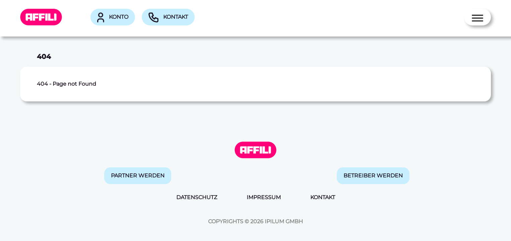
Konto (112, 17)
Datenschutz (196, 197)
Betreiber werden (373, 175)
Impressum (264, 197)
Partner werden (138, 175)
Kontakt (168, 17)
